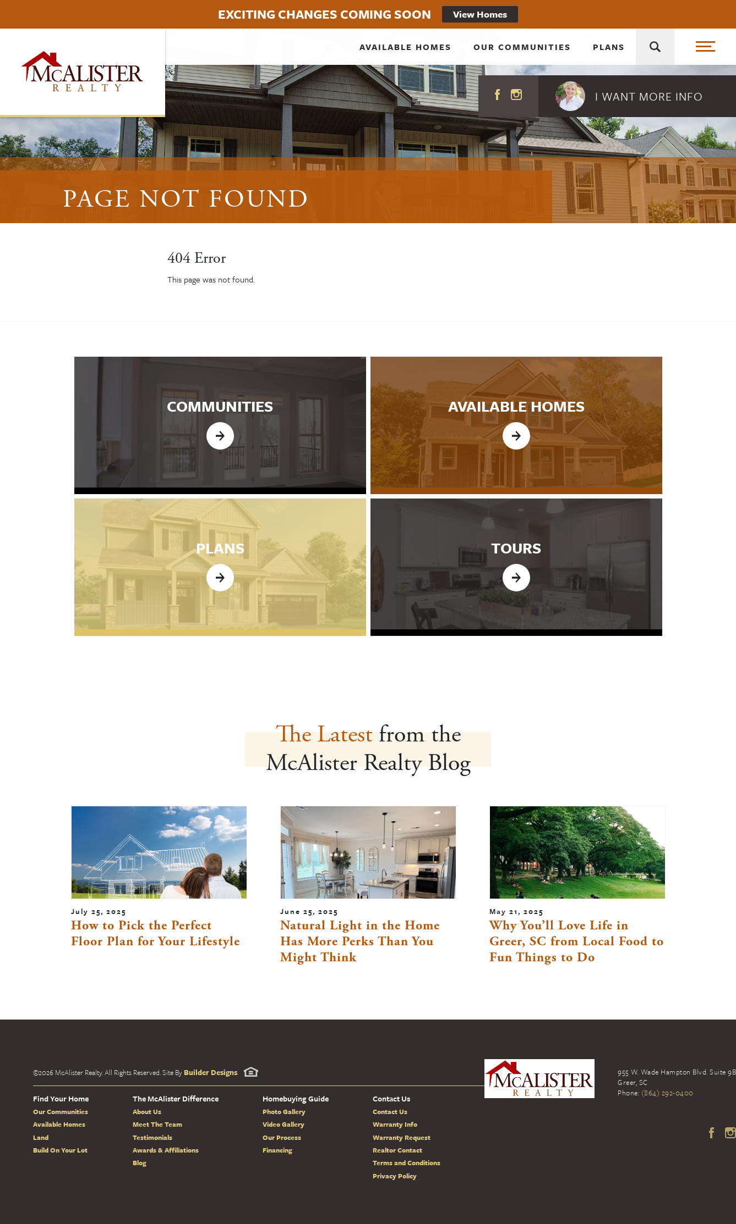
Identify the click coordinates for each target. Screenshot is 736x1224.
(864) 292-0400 (667, 1092)
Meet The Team (157, 1124)
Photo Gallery (284, 1111)
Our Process (282, 1137)
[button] (637, 96)
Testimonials (152, 1137)
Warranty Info (395, 1124)
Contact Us (390, 1111)
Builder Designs (210, 1072)
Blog (139, 1162)
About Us (147, 1111)
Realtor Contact (397, 1150)
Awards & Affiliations (166, 1150)
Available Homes (405, 52)
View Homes (480, 14)
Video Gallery (283, 1124)
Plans (609, 52)
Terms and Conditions (406, 1162)
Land (40, 1137)
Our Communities (522, 52)
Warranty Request (401, 1137)
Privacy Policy (395, 1176)
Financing (277, 1150)
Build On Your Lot (60, 1150)
